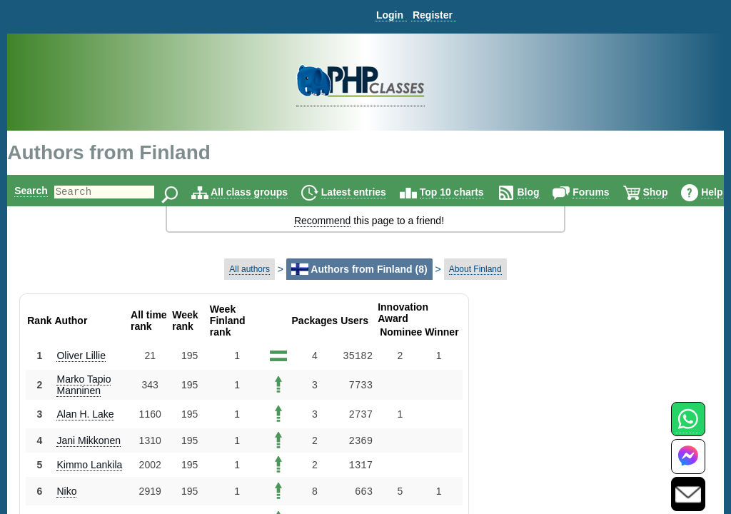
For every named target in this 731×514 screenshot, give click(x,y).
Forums (615, 192)
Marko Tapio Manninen (83, 384)
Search (31, 190)
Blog (552, 192)
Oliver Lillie (80, 355)
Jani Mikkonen (88, 440)
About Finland (475, 269)
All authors (249, 269)
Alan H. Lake (85, 414)
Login (389, 15)
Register (433, 15)
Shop (679, 192)
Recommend (322, 220)
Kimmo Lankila (89, 464)
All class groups (273, 192)
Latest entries (378, 192)
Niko (66, 491)
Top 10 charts (476, 192)
